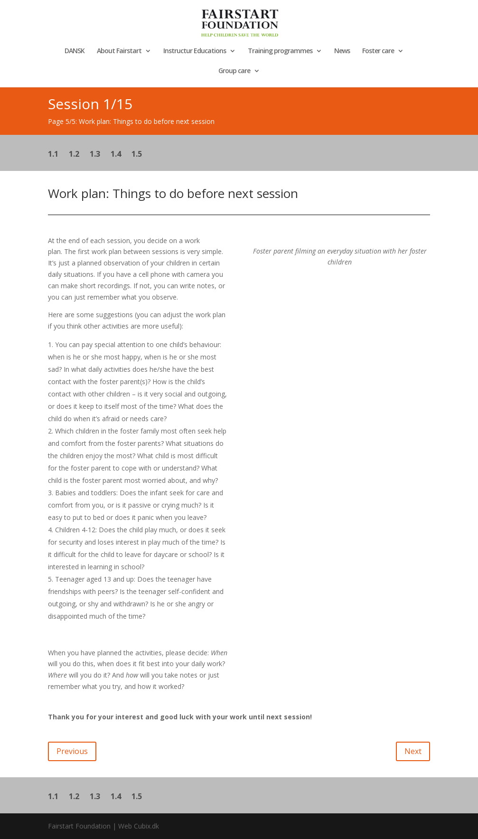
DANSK (74, 51)
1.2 (74, 155)
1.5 (136, 155)
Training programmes (280, 51)
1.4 (116, 155)
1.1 (53, 155)
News (342, 51)
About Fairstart (119, 51)
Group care (234, 71)
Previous (72, 751)
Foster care (378, 51)
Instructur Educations (194, 51)
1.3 (95, 155)
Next (413, 751)
